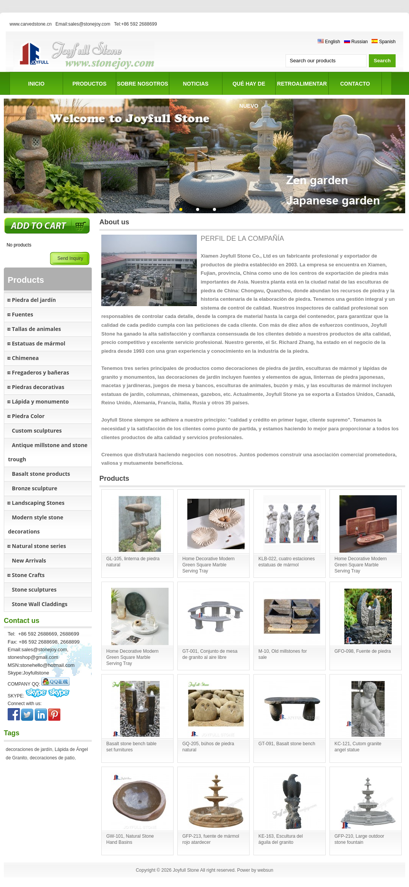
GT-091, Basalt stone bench (286, 743)
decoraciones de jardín (29, 749)
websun (265, 870)
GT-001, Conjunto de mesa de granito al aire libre (209, 654)
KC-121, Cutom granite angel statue (357, 746)
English (329, 41)
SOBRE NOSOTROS (142, 84)
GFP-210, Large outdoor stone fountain (359, 839)
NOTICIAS (196, 84)
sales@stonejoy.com (44, 649)
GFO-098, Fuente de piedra (362, 651)
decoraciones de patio (52, 758)
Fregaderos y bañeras (40, 372)
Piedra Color (28, 416)
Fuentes (22, 314)
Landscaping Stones (38, 502)
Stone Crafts (28, 575)
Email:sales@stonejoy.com (82, 24)
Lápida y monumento (40, 401)
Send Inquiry (70, 258)
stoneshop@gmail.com (33, 657)
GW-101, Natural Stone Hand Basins (130, 839)
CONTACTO (355, 84)
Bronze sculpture (34, 488)
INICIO (36, 84)
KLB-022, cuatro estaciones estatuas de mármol (286, 562)
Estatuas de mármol (38, 343)
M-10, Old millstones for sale (282, 654)
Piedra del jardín (34, 299)
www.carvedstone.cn (31, 24)
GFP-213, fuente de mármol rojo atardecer (210, 839)
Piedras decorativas (38, 387)
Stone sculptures (34, 589)
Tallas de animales (36, 328)
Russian (356, 41)
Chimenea (25, 358)
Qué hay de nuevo (248, 88)
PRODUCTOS (89, 84)
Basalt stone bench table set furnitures (131, 746)
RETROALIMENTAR (302, 84)
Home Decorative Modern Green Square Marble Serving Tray (208, 565)
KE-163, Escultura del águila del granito (280, 839)
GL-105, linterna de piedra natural (132, 562)
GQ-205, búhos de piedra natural (208, 746)
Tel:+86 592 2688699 (135, 24)
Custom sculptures (37, 430)
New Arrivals (29, 560)
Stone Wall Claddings (39, 604)
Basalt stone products (41, 473)
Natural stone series (39, 546)
